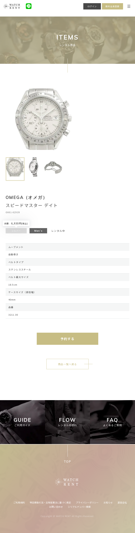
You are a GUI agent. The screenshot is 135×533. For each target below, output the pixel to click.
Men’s (38, 230)
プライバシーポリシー (87, 502)
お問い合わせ (56, 506)
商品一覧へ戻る (67, 364)
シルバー (16, 230)
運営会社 (122, 502)
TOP (67, 461)
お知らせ (108, 502)
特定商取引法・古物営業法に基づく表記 (50, 502)
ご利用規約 (19, 502)
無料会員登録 (112, 6)
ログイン (92, 6)
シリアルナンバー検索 (79, 506)
